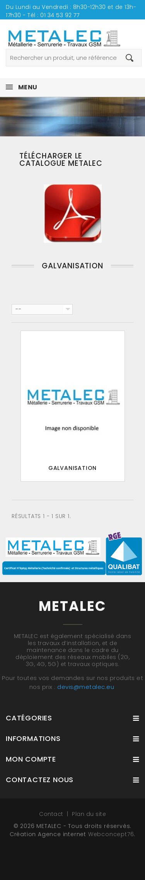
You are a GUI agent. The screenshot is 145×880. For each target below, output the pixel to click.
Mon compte (31, 759)
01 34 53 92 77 (59, 15)
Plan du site (89, 814)
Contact (52, 814)
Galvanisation (72, 468)
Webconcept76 (111, 834)
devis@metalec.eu (85, 687)
